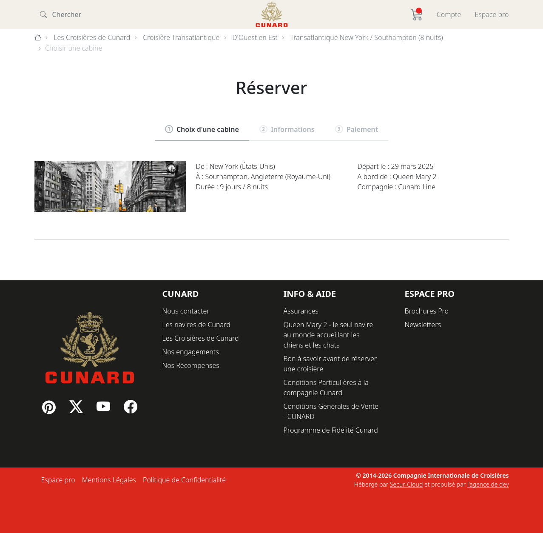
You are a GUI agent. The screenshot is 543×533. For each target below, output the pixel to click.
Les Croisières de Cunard (92, 37)
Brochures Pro (427, 311)
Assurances (301, 311)
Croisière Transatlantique (181, 37)
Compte (449, 14)
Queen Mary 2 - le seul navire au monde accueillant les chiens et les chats (328, 335)
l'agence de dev (488, 484)
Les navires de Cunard (196, 324)
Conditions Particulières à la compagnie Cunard (326, 387)
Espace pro (492, 14)
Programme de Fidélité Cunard (331, 430)
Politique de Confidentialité (184, 480)
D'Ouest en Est (255, 37)
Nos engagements (190, 351)
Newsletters (423, 324)
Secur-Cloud (406, 484)
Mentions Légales (109, 480)
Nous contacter (186, 311)
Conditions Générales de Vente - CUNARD (331, 411)
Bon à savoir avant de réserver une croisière (330, 363)
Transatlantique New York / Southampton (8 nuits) (366, 37)
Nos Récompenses (190, 365)
